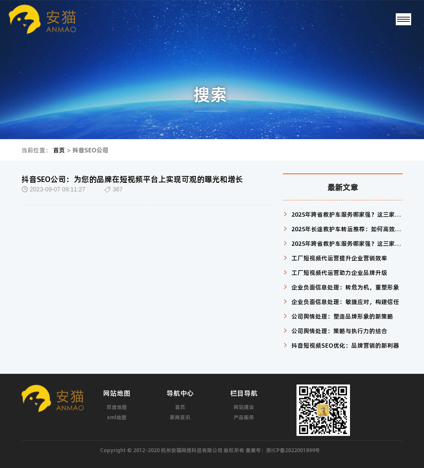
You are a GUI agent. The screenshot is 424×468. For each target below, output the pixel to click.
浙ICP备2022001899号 (293, 450)
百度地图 (117, 407)
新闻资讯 (180, 417)
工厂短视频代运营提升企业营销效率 (339, 257)
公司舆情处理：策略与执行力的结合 (339, 330)
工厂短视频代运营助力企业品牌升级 (339, 272)
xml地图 (117, 417)
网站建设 (244, 407)
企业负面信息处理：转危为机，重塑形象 (345, 287)
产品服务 (244, 417)
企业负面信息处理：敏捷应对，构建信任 (345, 301)
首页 (59, 150)
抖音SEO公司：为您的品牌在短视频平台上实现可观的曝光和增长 (132, 179)
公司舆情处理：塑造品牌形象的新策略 (342, 316)
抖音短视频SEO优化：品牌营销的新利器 (345, 345)
